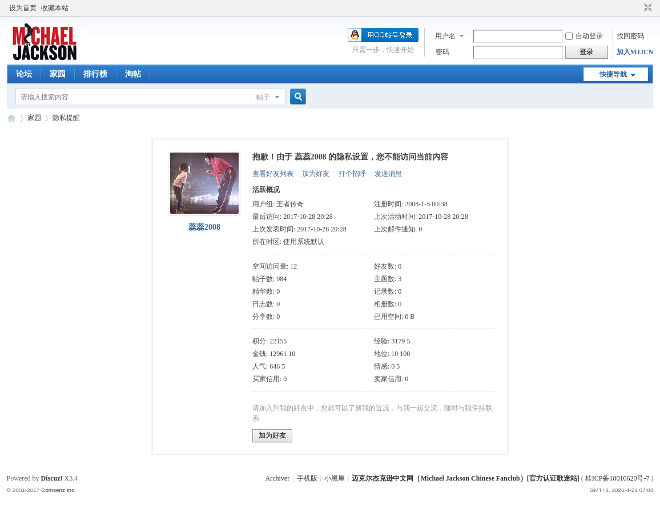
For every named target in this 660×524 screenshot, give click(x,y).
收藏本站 (55, 8)
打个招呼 (352, 174)
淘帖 (133, 74)
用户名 (445, 36)
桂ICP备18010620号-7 (617, 478)
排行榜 (95, 74)
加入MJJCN (635, 52)
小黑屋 (334, 478)
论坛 (24, 74)
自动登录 (584, 36)
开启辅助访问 (637, 8)
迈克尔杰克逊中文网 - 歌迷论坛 (11, 118)
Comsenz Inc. (58, 490)
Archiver (277, 478)
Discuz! (52, 478)
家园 (58, 74)
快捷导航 (613, 74)
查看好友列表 (272, 174)
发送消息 (388, 174)
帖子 (263, 97)
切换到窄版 (646, 8)
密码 (442, 52)
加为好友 (315, 174)
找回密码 (630, 36)
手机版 (307, 478)
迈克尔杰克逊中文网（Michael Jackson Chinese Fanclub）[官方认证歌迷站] (465, 478)
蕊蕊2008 (204, 227)
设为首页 (23, 8)
